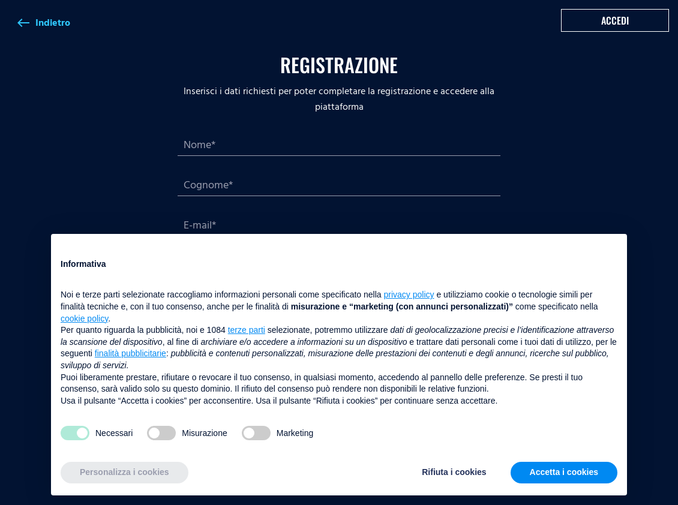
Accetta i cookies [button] (564, 472)
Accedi (615, 20)
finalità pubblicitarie (130, 353)
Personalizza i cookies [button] (124, 472)
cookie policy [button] (84, 318)
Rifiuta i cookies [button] (454, 472)
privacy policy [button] (409, 294)
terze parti (246, 330)
